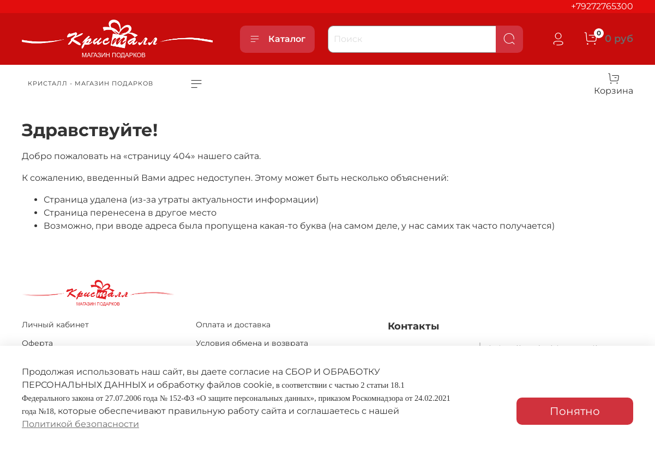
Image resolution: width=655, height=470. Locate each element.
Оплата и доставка (233, 324)
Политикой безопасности (80, 424)
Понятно (575, 411)
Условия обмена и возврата (252, 343)
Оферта (37, 343)
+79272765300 (602, 6)
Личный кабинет (55, 324)
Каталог (277, 39)
